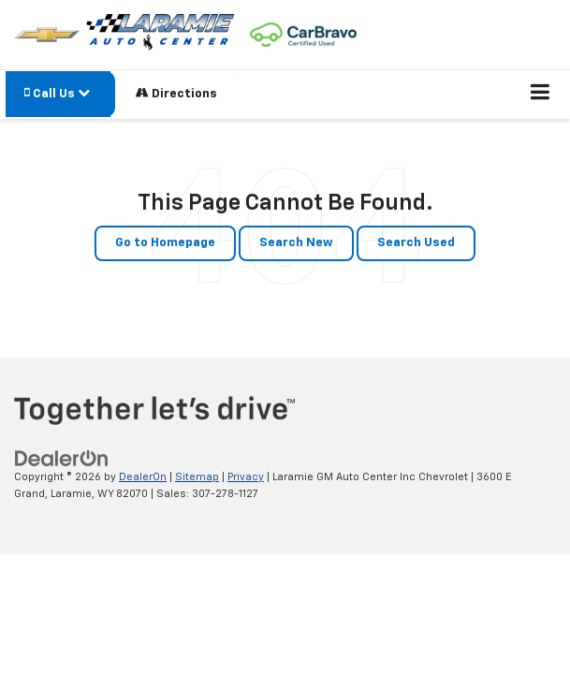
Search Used (416, 243)
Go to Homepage (165, 243)
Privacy (245, 477)
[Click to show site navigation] (540, 94)
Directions (176, 93)
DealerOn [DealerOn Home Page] (143, 477)
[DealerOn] (62, 458)
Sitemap (197, 477)
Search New (296, 243)
